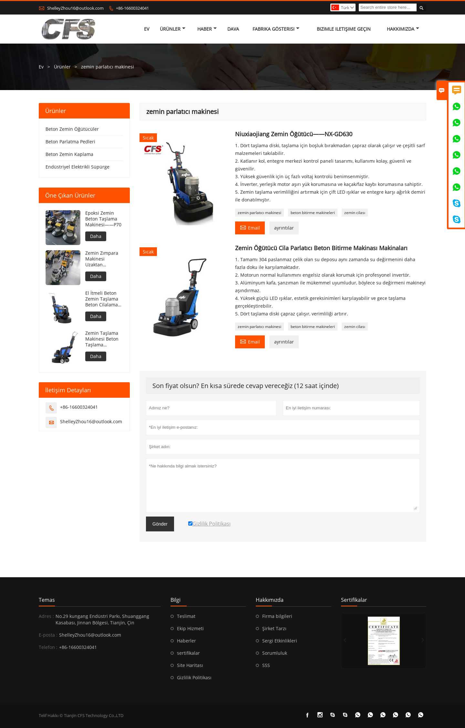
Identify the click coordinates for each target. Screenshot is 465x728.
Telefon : (48, 647)
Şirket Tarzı (274, 628)
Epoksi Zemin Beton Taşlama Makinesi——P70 (103, 219)
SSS (266, 665)
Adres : (46, 616)
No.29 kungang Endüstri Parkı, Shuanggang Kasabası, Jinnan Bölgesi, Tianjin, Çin (102, 619)
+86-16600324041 (132, 8)
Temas (47, 599)
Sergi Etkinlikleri (279, 641)
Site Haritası (190, 665)
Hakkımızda (403, 29)
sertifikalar (188, 653)
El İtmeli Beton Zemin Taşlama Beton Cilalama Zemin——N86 (101, 299)
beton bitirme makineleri (313, 212)
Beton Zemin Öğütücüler (72, 129)
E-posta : (48, 635)
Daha (95, 236)
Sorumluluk (274, 653)
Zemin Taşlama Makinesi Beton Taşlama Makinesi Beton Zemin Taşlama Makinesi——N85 (103, 339)
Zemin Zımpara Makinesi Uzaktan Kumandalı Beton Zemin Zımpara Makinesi (104, 259)
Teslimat (186, 616)
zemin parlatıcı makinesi (259, 212)
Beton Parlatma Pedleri (70, 141)
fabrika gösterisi (276, 29)
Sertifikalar (354, 599)
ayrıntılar (284, 228)
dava (233, 29)
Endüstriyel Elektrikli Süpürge (77, 167)
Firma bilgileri (277, 616)
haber (207, 29)
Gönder (160, 524)
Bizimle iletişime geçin (344, 29)
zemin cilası (354, 212)
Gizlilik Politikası (194, 677)
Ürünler (172, 29)
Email (250, 227)
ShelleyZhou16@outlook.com (75, 8)
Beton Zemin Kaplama (69, 154)
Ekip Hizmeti (190, 628)
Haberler (186, 641)
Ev (146, 29)
